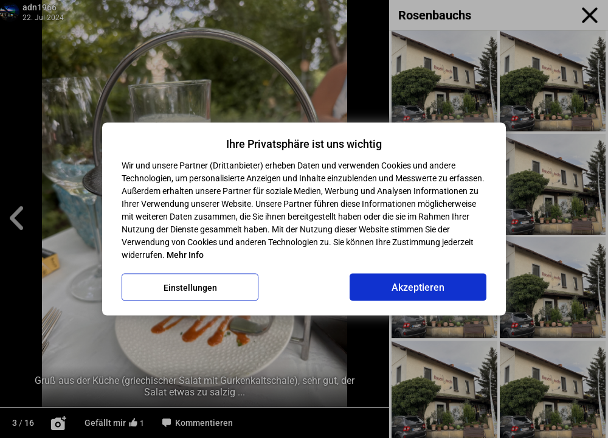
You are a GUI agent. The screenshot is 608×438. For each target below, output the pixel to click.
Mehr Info (185, 255)
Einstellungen (190, 287)
